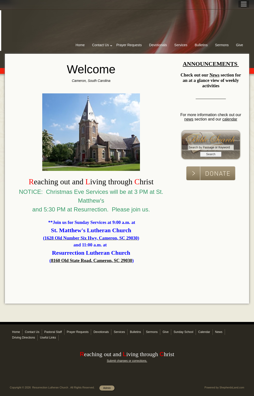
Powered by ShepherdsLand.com (224, 387)
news (188, 119)
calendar (229, 119)
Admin (107, 387)
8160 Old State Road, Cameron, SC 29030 (91, 260)
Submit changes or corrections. (127, 361)
